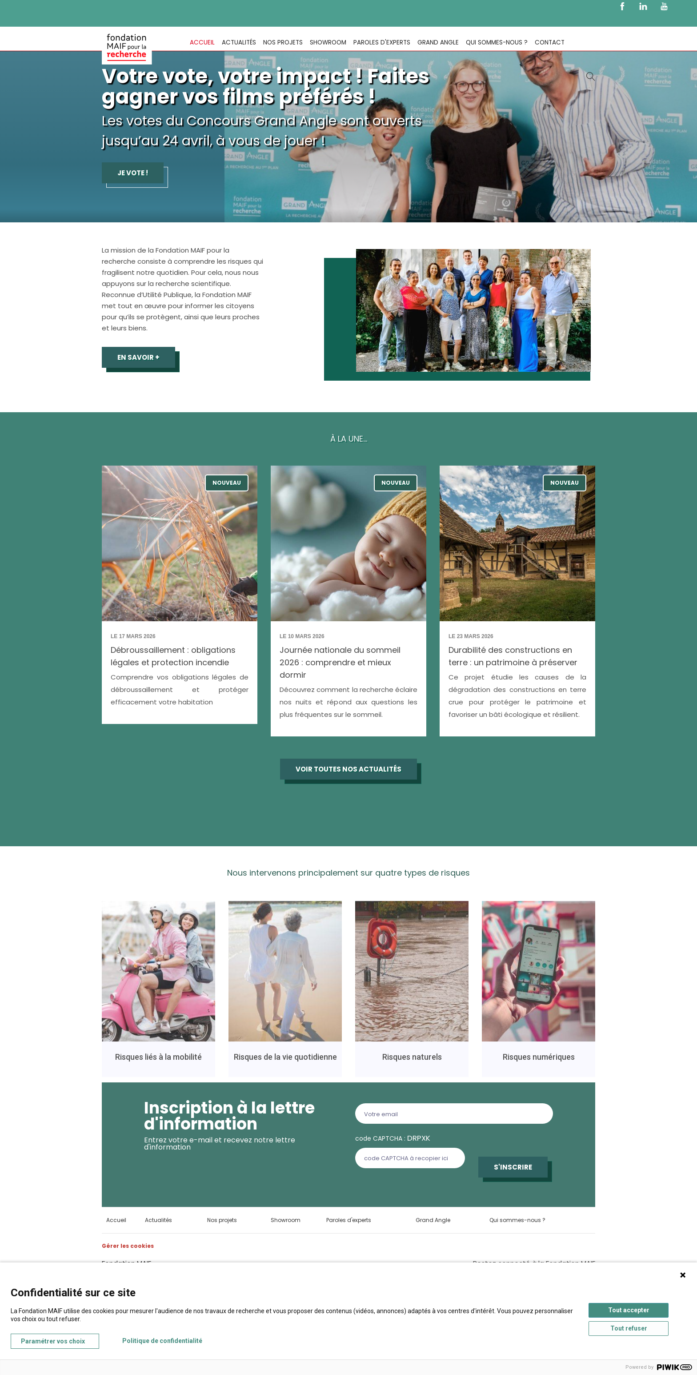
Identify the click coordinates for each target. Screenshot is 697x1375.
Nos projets (283, 42)
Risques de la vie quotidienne (285, 1061)
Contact (550, 42)
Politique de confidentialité (162, 1340)
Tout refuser (628, 1328)
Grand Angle (438, 42)
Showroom (328, 42)
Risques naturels (412, 1061)
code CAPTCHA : (392, 1138)
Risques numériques (539, 1061)
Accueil (202, 42)
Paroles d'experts (381, 42)
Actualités (239, 42)
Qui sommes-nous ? (497, 42)
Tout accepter (628, 1310)
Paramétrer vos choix (53, 1341)
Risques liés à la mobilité (158, 1061)
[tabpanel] (348, 111)
